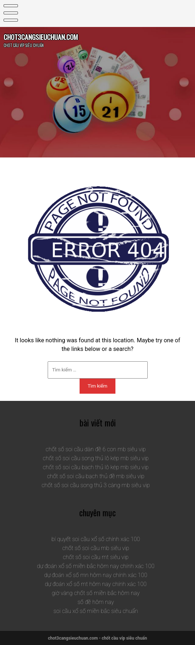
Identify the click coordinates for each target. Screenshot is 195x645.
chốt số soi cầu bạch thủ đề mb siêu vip (95, 476)
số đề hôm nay (95, 602)
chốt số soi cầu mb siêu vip (95, 548)
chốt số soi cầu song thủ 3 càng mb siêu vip (96, 485)
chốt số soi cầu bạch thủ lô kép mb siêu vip (95, 467)
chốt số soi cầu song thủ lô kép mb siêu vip (95, 458)
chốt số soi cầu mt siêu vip (95, 557)
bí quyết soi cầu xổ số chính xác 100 (95, 539)
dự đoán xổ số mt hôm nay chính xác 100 (96, 584)
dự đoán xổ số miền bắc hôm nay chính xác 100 (95, 566)
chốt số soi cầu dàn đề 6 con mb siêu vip (96, 449)
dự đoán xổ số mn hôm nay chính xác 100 (95, 575)
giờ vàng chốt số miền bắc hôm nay (95, 593)
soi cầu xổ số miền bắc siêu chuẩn (95, 611)
